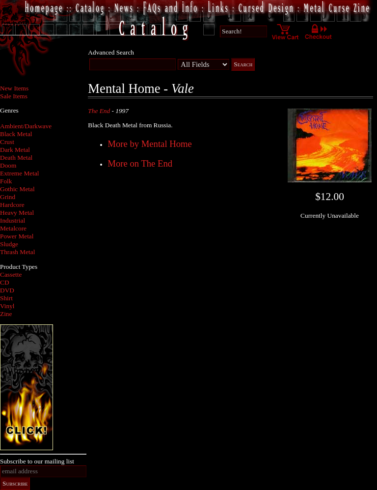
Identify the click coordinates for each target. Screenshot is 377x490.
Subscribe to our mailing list (37, 461)
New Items (14, 88)
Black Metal (16, 134)
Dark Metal (15, 149)
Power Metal (16, 236)
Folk (6, 181)
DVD (7, 290)
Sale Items (13, 96)
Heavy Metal (17, 212)
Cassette (11, 274)
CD (4, 282)
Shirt (6, 298)
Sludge (9, 244)
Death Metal (16, 157)
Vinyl (7, 306)
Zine (6, 313)
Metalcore (13, 228)
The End (99, 111)
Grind (7, 197)
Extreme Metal (19, 173)
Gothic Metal (17, 189)
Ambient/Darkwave (26, 126)
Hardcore (12, 204)
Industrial (12, 220)
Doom (8, 165)
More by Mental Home (150, 144)
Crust (7, 141)
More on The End (140, 163)
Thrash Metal (17, 252)
